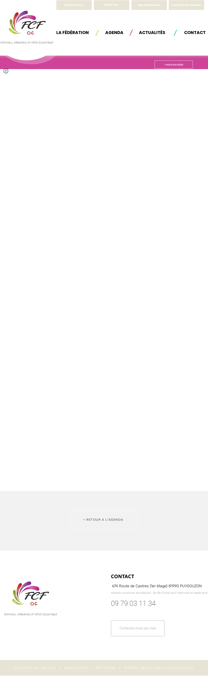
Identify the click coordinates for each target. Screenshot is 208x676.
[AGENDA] (114, 32)
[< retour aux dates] (174, 64)
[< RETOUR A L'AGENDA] (104, 519)
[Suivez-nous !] (74, 5)
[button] (186, 5)
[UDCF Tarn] (112, 5)
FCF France (106, 667)
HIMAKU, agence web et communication (159, 667)
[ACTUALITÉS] (152, 32)
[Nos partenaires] (149, 5)
